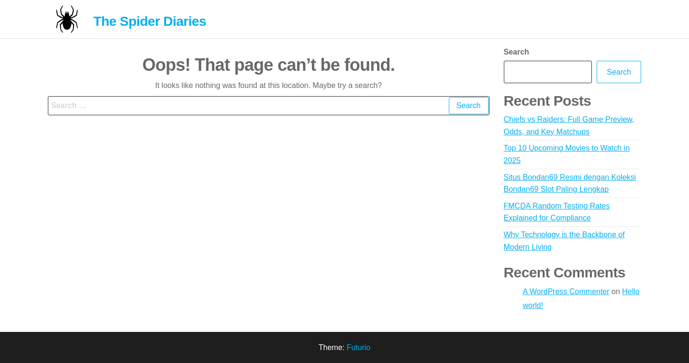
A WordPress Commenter (566, 291)
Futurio (358, 347)
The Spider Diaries (149, 21)
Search (516, 52)
